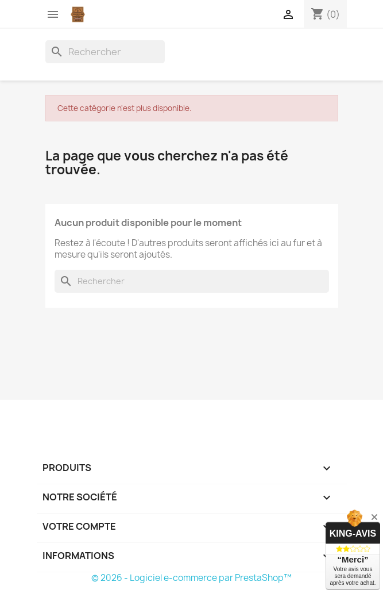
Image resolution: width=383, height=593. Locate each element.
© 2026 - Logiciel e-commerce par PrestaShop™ (191, 578)
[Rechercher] (105, 51)
